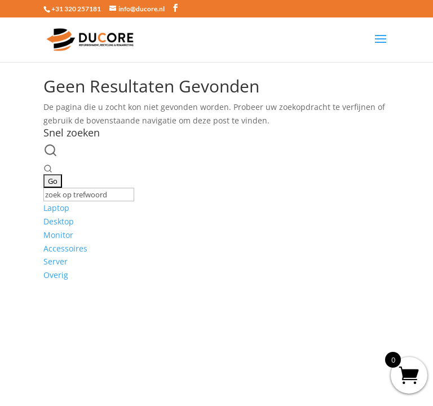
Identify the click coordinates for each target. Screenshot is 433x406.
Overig (55, 275)
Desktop (58, 221)
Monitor (58, 235)
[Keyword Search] (88, 194)
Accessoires (65, 248)
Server (55, 261)
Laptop (56, 207)
